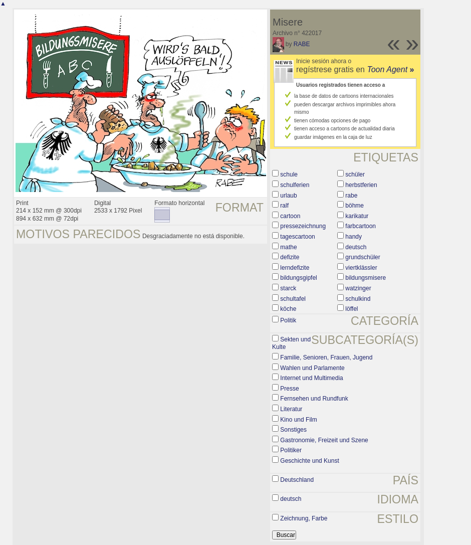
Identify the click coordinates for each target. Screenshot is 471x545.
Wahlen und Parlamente (312, 368)
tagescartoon (297, 236)
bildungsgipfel (298, 277)
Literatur (291, 409)
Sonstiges (293, 429)
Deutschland (297, 479)
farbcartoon (360, 226)
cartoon (290, 216)
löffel (351, 308)
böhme (354, 205)
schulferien (294, 185)
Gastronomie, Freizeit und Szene (324, 440)
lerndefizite (294, 267)
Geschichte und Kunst (309, 460)
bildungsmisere (365, 277)
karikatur (356, 216)
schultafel (293, 298)
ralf (284, 205)
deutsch (355, 247)
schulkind (357, 298)
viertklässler (361, 267)
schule (289, 174)
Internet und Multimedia (311, 378)
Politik (288, 320)
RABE (302, 44)
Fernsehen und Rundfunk (314, 398)
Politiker (291, 450)
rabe (351, 195)
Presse (289, 388)
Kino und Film (298, 419)
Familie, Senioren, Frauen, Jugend (326, 357)
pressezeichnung (303, 226)
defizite (289, 257)
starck (288, 288)
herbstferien (361, 185)
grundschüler (362, 257)
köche (288, 308)
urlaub (288, 195)
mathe (288, 247)
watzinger (358, 288)
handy (353, 236)
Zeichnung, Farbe (303, 518)
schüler (355, 174)
